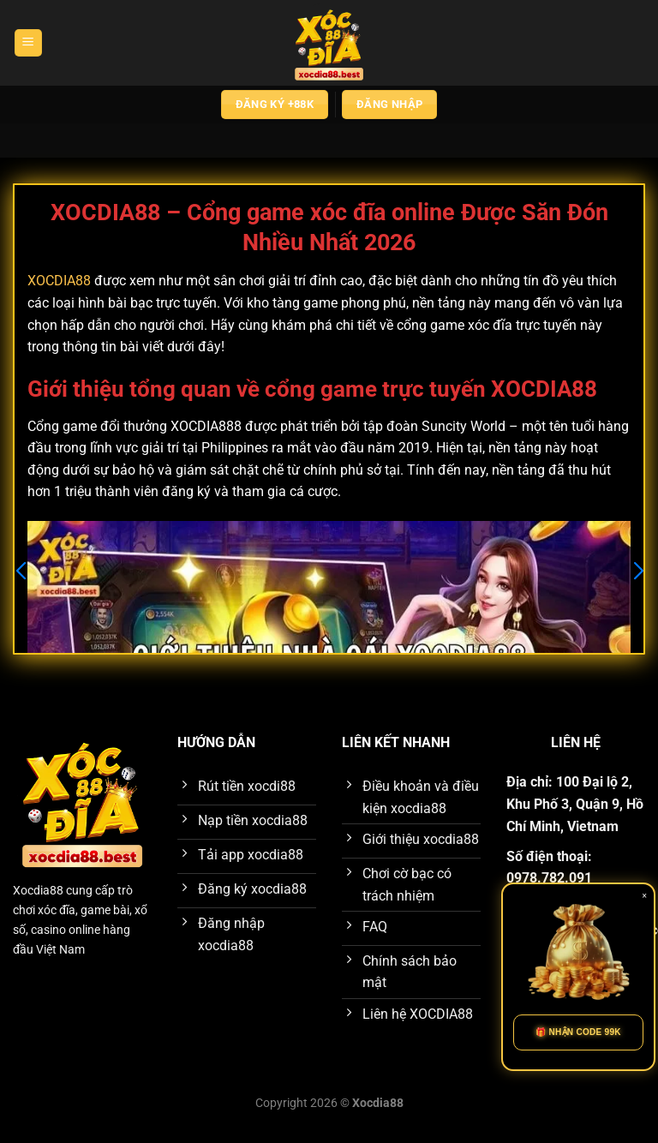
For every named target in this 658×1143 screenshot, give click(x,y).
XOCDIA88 (59, 280)
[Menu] (28, 43)
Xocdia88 (38, 890)
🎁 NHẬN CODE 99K (578, 1032)
